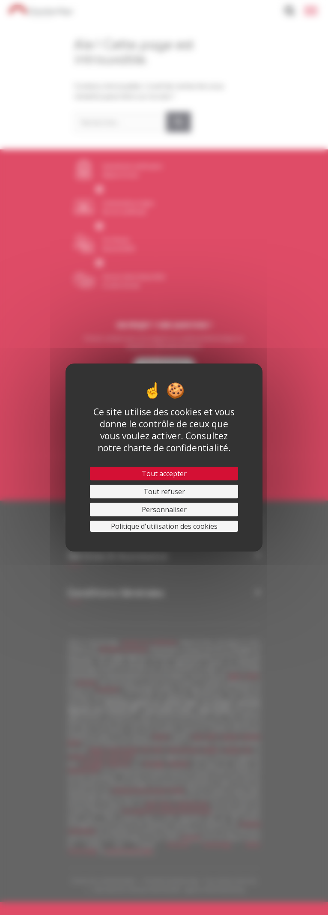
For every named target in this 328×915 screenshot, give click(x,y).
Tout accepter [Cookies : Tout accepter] (164, 473)
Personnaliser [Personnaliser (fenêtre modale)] (164, 509)
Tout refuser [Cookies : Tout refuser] (164, 491)
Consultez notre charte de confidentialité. (164, 442)
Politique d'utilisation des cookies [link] (164, 526)
